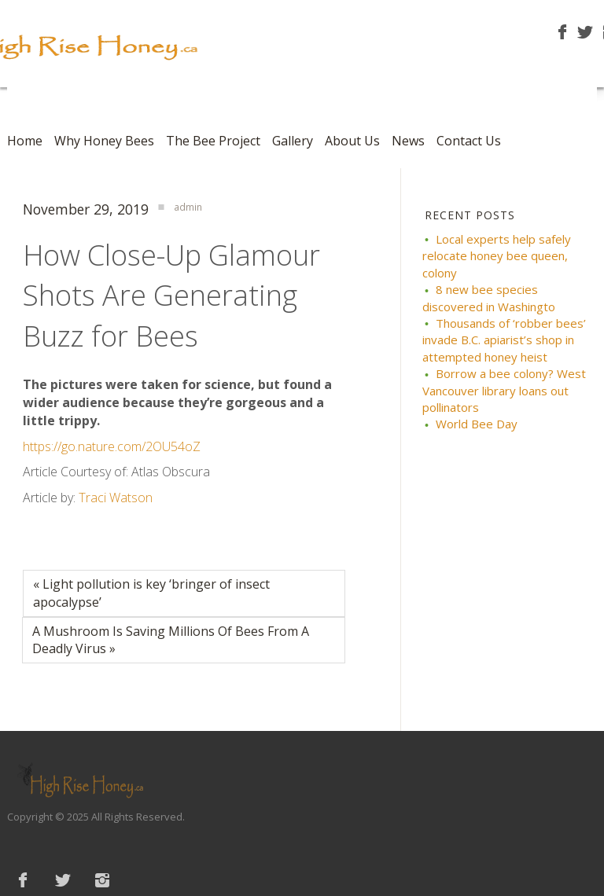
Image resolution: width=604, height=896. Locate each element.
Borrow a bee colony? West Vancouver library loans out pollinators (504, 390)
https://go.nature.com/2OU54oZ (112, 446)
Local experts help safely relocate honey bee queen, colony (496, 256)
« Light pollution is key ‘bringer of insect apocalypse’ (151, 593)
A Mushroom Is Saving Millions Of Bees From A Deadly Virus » (170, 640)
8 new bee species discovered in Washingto (488, 297)
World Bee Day (476, 423)
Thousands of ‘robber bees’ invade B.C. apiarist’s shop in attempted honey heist (504, 340)
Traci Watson (116, 497)
